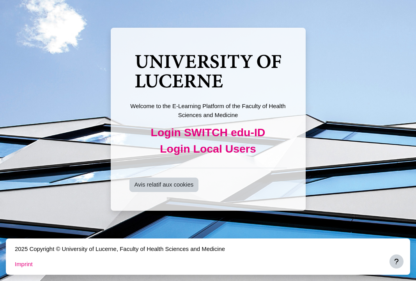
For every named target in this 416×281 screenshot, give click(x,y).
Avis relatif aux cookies (164, 184)
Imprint (24, 264)
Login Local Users (208, 148)
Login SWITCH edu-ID (208, 132)
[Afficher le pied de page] (396, 261)
